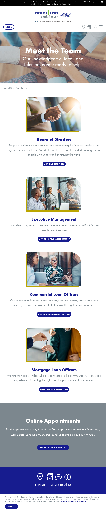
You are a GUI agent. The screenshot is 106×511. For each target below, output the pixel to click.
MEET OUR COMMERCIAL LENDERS (54, 314)
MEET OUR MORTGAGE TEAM (54, 389)
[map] (83, 27)
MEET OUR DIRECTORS (54, 164)
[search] (78, 27)
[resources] (95, 27)
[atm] (89, 27)
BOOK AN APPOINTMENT (53, 447)
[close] (102, 2)
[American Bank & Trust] (53, 15)
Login (8, 27)
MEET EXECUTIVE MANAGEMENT (54, 239)
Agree (11, 506)
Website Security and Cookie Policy (74, 501)
